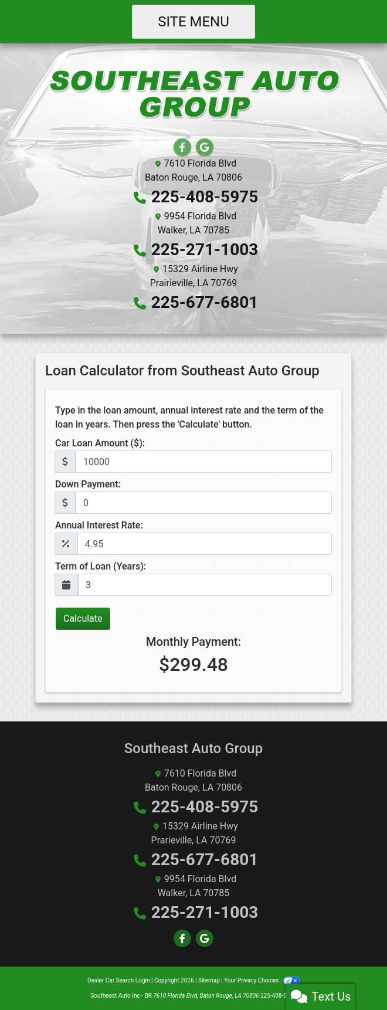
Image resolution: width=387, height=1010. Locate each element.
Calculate (83, 618)
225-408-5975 (205, 196)
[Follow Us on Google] (204, 147)
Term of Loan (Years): (100, 566)
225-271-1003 (205, 249)
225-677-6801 (205, 302)
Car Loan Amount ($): (100, 443)
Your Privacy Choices (262, 980)
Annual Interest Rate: (99, 525)
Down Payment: (88, 484)
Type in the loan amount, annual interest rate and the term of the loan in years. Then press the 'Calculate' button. (189, 417)
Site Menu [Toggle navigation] (193, 21)
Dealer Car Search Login (118, 980)
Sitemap (209, 980)
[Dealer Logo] (193, 94)
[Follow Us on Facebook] (182, 147)
